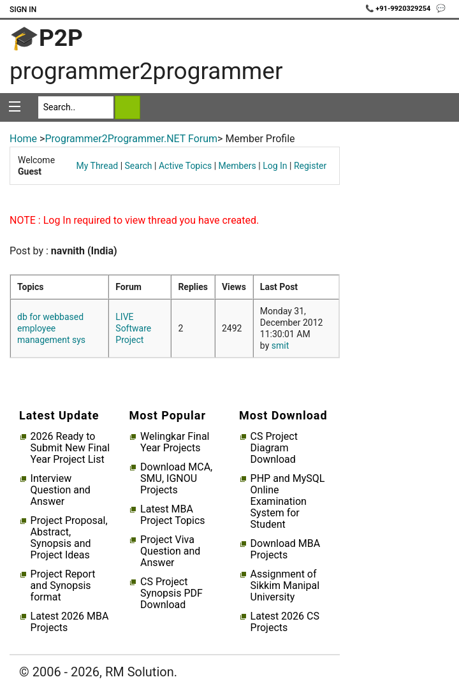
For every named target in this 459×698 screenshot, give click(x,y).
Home (23, 139)
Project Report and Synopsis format (63, 586)
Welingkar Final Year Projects (174, 442)
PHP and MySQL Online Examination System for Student (288, 501)
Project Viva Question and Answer (170, 551)
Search (138, 166)
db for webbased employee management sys (51, 328)
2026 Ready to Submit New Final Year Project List (70, 448)
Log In (275, 166)
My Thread (97, 166)
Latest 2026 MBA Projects (70, 622)
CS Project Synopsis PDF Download (171, 593)
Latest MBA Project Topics (172, 515)
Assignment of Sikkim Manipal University (285, 586)
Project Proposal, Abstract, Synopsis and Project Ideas (69, 538)
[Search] (76, 107)
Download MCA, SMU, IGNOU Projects (176, 479)
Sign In (23, 9)
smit (280, 345)
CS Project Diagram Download (274, 448)
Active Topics (185, 166)
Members (237, 166)
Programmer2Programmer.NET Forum (131, 139)
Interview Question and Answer (61, 490)
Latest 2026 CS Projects (285, 622)
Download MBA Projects (286, 549)
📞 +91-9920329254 (399, 8)
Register (310, 166)
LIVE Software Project (133, 328)
